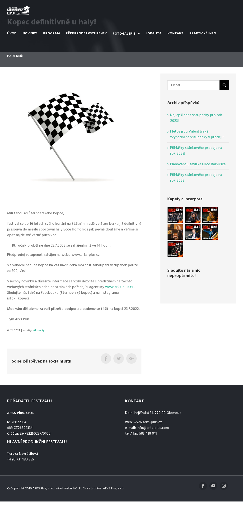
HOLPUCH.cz (81, 488)
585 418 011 (148, 434)
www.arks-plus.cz (119, 287)
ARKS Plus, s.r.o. (113, 488)
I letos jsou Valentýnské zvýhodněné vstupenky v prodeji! (197, 134)
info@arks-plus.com (153, 428)
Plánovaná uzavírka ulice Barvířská (198, 164)
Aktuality (39, 330)
